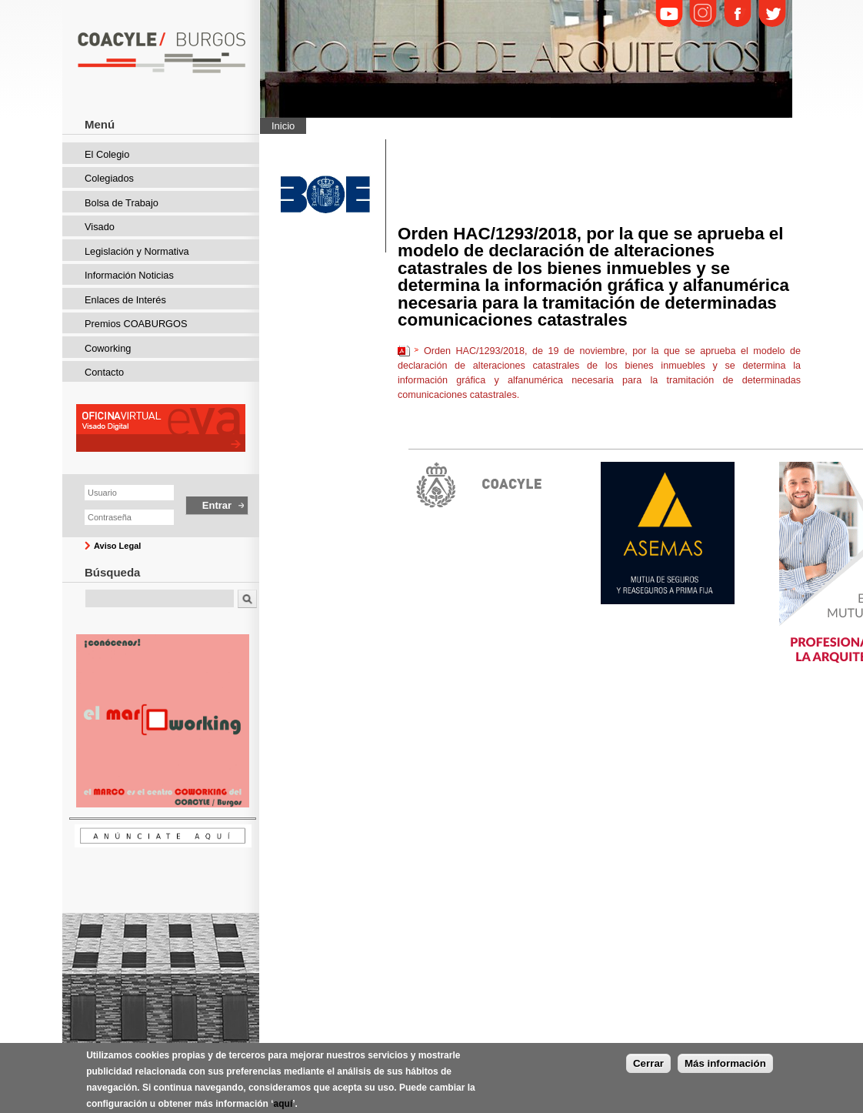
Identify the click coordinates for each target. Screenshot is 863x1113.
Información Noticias (129, 275)
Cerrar (648, 1072)
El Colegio (107, 154)
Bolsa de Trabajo (121, 203)
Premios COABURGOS (136, 323)
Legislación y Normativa (137, 251)
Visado (100, 226)
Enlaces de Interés (125, 300)
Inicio (283, 126)
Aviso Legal (117, 545)
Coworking (108, 348)
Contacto (104, 372)
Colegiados (109, 178)
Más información (725, 1072)
